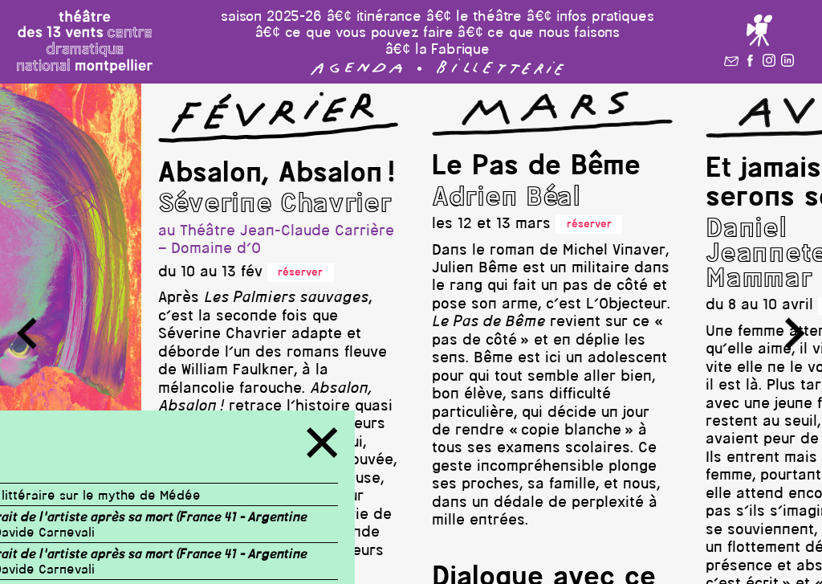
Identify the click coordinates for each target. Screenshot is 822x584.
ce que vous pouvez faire (369, 33)
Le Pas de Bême (536, 167)
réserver (300, 272)
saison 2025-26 (271, 17)
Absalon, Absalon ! (276, 174)
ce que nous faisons (553, 33)
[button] (357, 72)
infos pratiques (604, 17)
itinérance (388, 17)
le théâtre (489, 17)
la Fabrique (452, 50)
